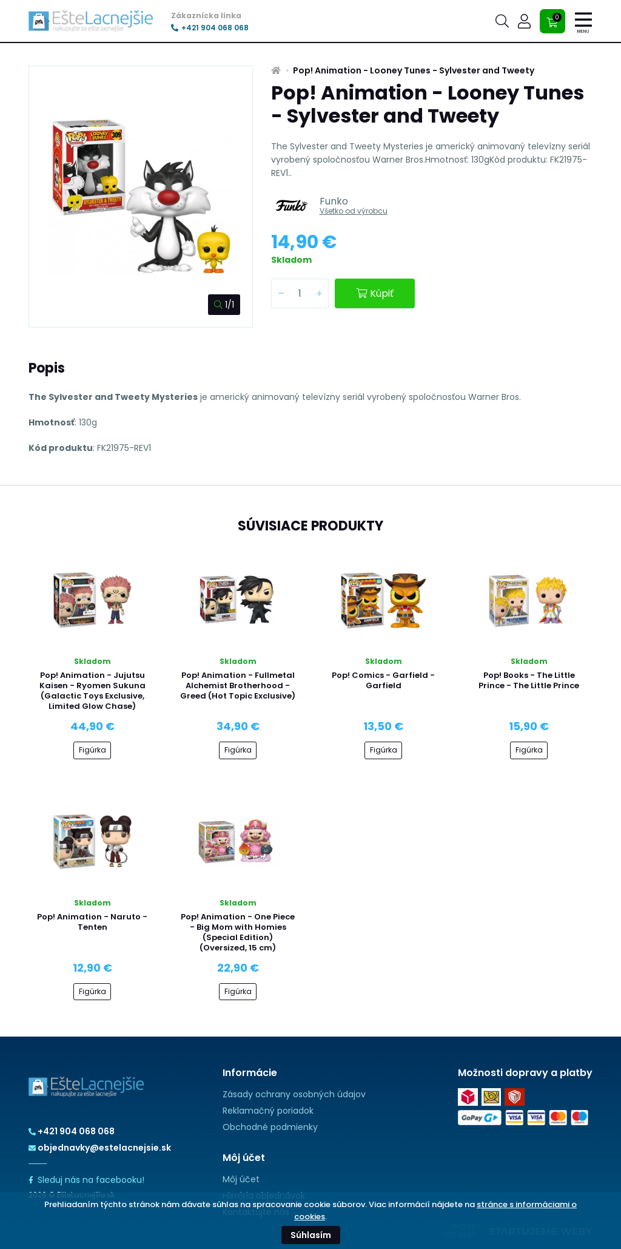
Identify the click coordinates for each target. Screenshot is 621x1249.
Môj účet (241, 1179)
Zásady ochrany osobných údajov (294, 1094)
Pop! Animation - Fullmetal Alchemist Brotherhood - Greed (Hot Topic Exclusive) (237, 685)
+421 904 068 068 (210, 28)
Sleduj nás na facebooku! (86, 1180)
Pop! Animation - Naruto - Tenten (92, 922)
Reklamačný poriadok (268, 1111)
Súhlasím (310, 1235)
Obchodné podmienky (270, 1127)
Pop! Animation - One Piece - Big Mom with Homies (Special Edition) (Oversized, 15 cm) (238, 932)
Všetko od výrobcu (354, 211)
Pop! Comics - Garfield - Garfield (383, 680)
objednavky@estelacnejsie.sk (100, 1148)
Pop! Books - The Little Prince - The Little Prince (528, 680)
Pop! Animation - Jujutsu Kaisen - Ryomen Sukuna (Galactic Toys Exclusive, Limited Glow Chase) (92, 690)
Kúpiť (375, 293)
